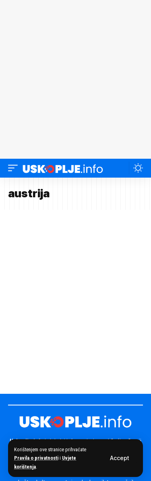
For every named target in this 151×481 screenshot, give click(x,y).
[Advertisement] (75, 79)
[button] (119, 458)
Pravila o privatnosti (36, 458)
